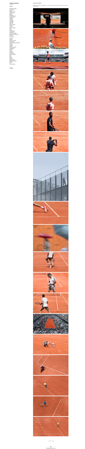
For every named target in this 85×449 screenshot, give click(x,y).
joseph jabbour (14, 3)
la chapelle (11, 21)
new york (11, 23)
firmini (11, 50)
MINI (10, 28)
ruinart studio (12, 12)
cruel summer (12, 41)
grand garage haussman (14, 34)
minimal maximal (13, 16)
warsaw (11, 29)
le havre (11, 35)
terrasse (11, 43)
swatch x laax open (13, 60)
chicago (11, 39)
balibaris (11, 58)
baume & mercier (13, 54)
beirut (11, 56)
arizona (11, 25)
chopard (11, 45)
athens (11, 13)
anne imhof (12, 36)
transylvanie (12, 32)
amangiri (11, 19)
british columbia (12, 64)
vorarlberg (11, 20)
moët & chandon (13, 27)
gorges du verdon (13, 40)
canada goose (12, 48)
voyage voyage (12, 24)
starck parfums (12, 59)
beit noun (11, 26)
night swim (11, 22)
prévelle (11, 10)
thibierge (11, 61)
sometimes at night (13, 8)
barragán (11, 18)
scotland (11, 51)
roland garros (12, 37)
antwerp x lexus (12, 11)
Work (11, 6)
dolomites (11, 52)
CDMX (11, 57)
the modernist (12, 17)
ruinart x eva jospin (13, 33)
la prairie (11, 44)
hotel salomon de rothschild (15, 42)
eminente (11, 49)
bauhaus (11, 38)
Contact (11, 68)
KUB (10, 55)
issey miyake (12, 53)
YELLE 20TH (12, 9)
